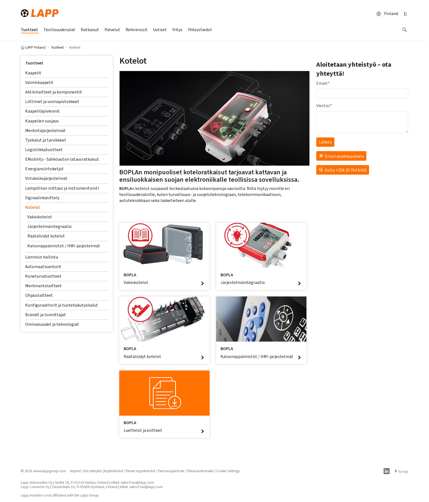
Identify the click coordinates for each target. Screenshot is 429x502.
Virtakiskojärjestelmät (46, 178)
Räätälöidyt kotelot (46, 236)
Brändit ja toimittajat (45, 315)
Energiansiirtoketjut (44, 169)
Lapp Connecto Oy (35, 486)
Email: (323, 83)
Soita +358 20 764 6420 (343, 170)
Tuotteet (34, 63)
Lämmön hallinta (41, 257)
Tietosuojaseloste (171, 470)
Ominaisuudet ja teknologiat (52, 324)
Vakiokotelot (39, 217)
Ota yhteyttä (92, 470)
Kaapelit (33, 73)
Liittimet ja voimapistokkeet (52, 101)
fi (405, 13)
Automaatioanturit (43, 266)
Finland (385, 13)
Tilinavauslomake (200, 470)
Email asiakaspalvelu (341, 156)
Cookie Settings (228, 470)
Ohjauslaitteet (39, 295)
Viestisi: (324, 105)
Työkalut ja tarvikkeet (45, 140)
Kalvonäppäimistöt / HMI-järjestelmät (63, 246)
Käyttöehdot (113, 470)
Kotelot (32, 207)
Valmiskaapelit (39, 82)
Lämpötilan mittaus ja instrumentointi (62, 188)
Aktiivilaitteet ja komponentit (53, 92)
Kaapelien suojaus (42, 121)
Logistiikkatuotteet (44, 149)
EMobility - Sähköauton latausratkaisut (62, 159)
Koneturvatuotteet (43, 276)
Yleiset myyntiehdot (140, 470)
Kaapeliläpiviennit (42, 111)
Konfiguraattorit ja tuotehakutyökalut (61, 305)
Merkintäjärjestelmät (45, 130)
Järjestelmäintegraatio (49, 226)
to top (401, 471)
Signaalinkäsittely (42, 198)
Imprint (75, 470)
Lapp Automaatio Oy (37, 482)
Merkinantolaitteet (43, 286)
